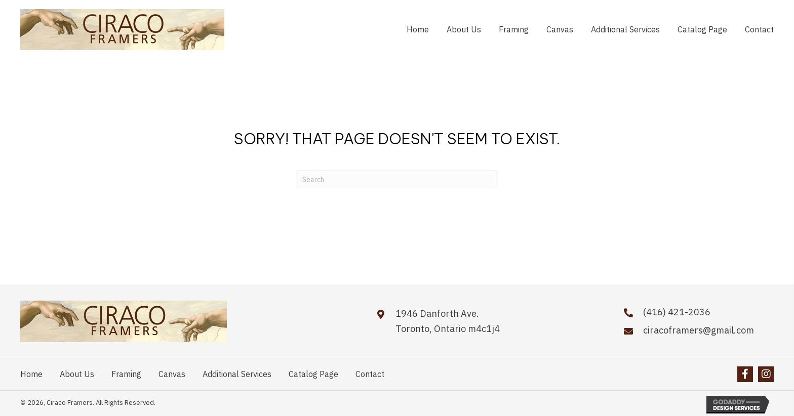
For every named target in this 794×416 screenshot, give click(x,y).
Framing (126, 374)
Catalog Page (313, 374)
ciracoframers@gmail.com (698, 330)
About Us (77, 374)
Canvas (171, 374)
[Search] (397, 179)
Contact (369, 374)
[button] (745, 374)
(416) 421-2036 (676, 312)
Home (31, 374)
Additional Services (237, 374)
